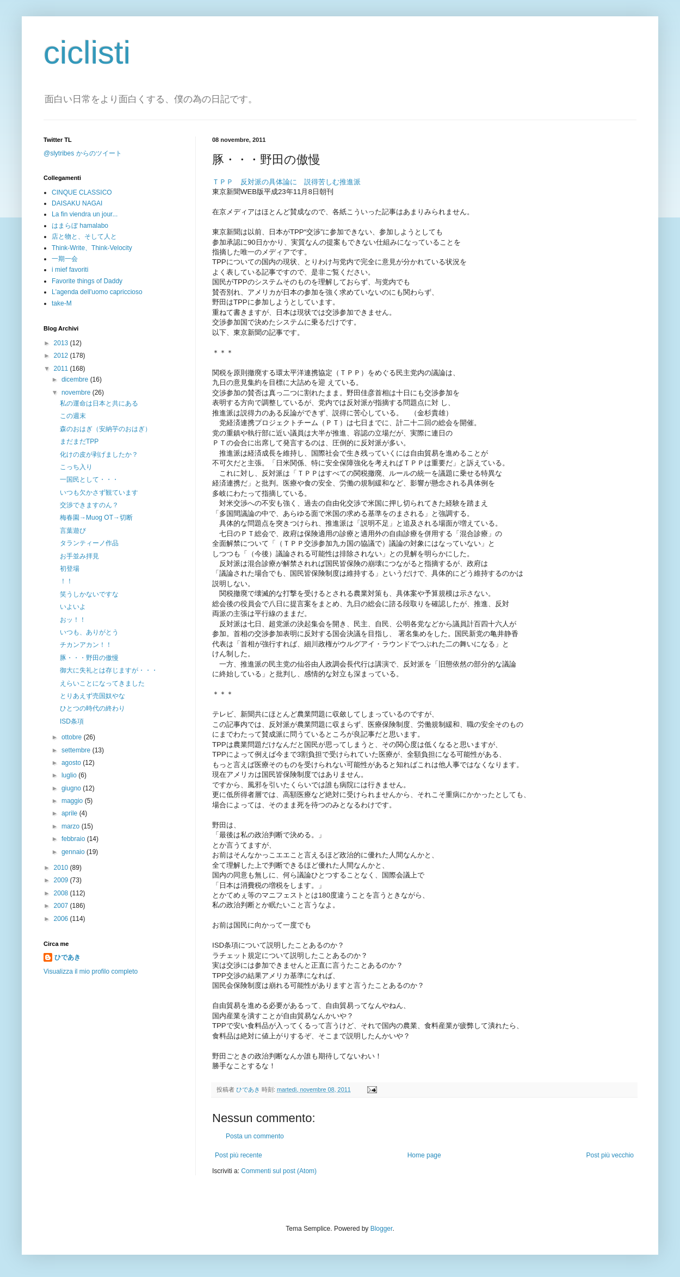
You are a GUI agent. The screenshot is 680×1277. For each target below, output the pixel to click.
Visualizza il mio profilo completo (91, 971)
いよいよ (73, 607)
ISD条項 (72, 721)
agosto (72, 763)
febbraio (74, 839)
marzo (71, 826)
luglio (69, 775)
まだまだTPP (79, 441)
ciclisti (87, 52)
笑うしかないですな (89, 594)
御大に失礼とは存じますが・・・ (109, 670)
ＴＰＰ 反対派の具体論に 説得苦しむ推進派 (286, 182)
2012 (62, 355)
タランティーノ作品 (89, 543)
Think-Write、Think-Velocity (92, 248)
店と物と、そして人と (84, 236)
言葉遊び (73, 530)
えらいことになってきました (102, 683)
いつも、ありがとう (89, 632)
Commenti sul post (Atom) (279, 1171)
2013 (62, 343)
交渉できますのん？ (89, 505)
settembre (76, 750)
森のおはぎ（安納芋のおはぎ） (105, 429)
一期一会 (65, 259)
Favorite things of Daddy (87, 281)
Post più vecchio (610, 1155)
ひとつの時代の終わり (92, 708)
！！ (66, 581)
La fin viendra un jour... (85, 214)
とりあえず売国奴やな (92, 696)
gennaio (73, 852)
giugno (72, 788)
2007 (62, 906)
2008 (62, 893)
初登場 (69, 568)
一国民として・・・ (89, 479)
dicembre (75, 379)
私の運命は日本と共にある (99, 403)
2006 (62, 919)
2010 (62, 867)
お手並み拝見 (79, 556)
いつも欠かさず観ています (99, 492)
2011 (62, 368)
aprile (70, 813)
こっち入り (76, 467)
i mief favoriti (70, 269)
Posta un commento (255, 1136)
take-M (62, 303)
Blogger (381, 1228)
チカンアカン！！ (86, 645)
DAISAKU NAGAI (77, 203)
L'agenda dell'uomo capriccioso (97, 292)
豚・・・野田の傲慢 (89, 658)
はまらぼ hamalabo (80, 225)
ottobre (72, 737)
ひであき (249, 1089)
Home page (424, 1155)
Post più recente (238, 1155)
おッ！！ (73, 620)
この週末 (73, 416)
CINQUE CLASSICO (82, 192)
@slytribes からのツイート (83, 153)
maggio (73, 801)
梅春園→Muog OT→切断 (96, 517)
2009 (62, 880)
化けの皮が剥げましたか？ (99, 454)
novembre (76, 392)
